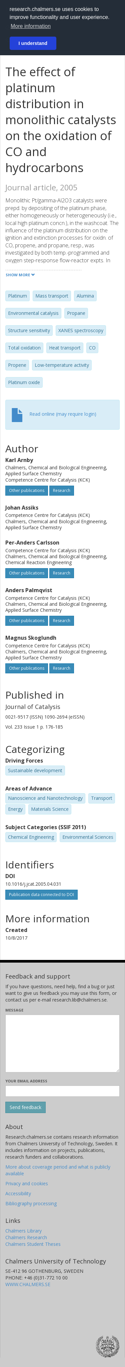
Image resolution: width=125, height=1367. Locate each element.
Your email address (26, 1080)
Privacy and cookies (26, 1183)
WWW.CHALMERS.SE (27, 1284)
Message (14, 1010)
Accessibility (18, 1193)
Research (61, 490)
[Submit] (25, 1107)
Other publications (26, 490)
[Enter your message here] (62, 1043)
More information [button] (31, 26)
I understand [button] (33, 43)
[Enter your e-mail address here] (62, 1091)
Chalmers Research (26, 1237)
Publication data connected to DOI (41, 894)
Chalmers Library (23, 1231)
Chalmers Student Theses (33, 1244)
